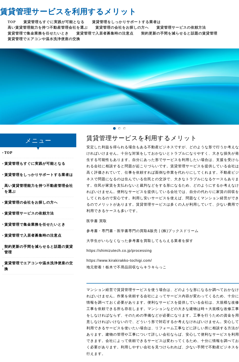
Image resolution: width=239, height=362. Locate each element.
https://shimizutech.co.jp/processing (119, 251)
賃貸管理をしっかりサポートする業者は (126, 21)
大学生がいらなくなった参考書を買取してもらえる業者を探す (139, 241)
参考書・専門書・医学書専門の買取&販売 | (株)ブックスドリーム (142, 231)
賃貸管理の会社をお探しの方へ (122, 27)
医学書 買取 (96, 221)
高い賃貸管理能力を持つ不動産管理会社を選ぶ (48, 27)
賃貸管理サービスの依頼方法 (181, 27)
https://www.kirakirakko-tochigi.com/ (119, 260)
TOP (12, 21)
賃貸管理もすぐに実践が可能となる (53, 21)
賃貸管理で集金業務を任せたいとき (38, 33)
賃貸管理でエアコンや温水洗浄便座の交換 (44, 38)
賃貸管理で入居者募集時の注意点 (104, 33)
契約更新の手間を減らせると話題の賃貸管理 (179, 33)
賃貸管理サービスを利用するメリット (68, 11)
